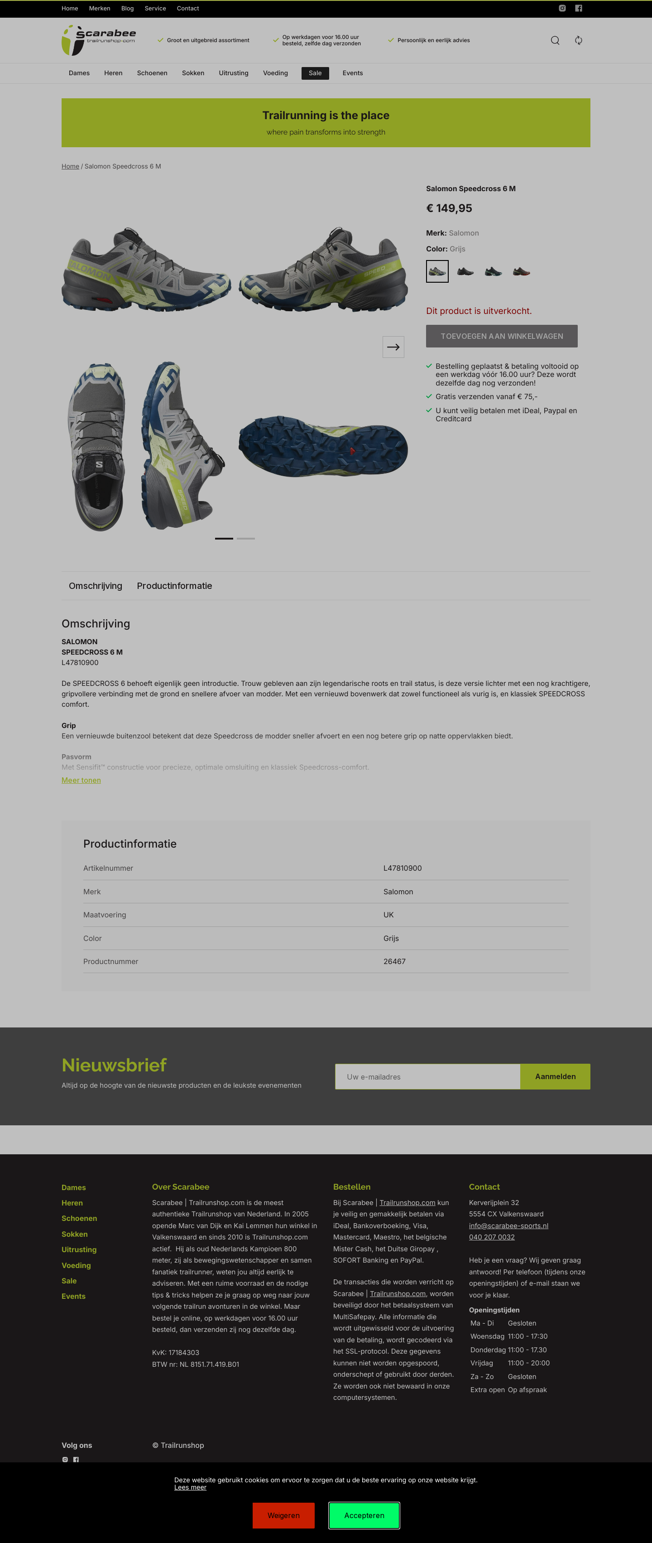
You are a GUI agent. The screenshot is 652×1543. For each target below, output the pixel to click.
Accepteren (364, 1515)
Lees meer (190, 1487)
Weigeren (284, 1515)
